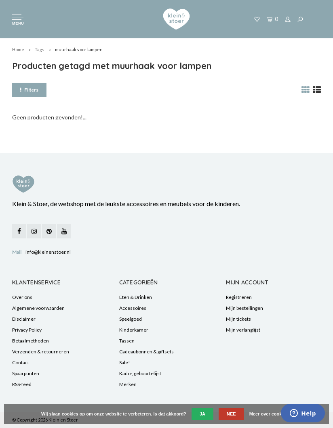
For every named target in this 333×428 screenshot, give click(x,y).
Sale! (124, 362)
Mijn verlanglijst (243, 330)
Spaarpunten (25, 373)
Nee (231, 413)
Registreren (239, 297)
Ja (202, 413)
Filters (29, 90)
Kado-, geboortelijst (140, 373)
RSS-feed (22, 384)
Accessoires (132, 308)
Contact (20, 362)
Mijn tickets (238, 319)
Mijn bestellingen (244, 308)
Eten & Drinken (135, 297)
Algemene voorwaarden (38, 308)
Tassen (127, 341)
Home (18, 49)
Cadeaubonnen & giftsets (146, 352)
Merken (128, 384)
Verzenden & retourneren (40, 352)
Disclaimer (24, 319)
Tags (39, 49)
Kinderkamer (133, 330)
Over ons (22, 297)
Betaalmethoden (30, 341)
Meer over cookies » (270, 413)
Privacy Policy (27, 330)
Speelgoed (130, 319)
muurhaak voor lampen (79, 49)
